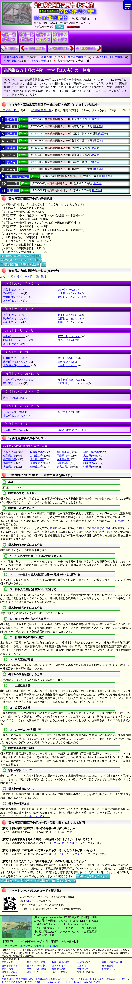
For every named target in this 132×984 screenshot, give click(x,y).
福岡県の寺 (9, 463)
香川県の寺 (63, 459)
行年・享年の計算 (36, 965)
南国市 (13, 383)
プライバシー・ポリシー (16, 945)
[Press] (23, 119)
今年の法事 (82, 969)
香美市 (11, 314)
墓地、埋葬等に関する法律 (94, 528)
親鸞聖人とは (59, 969)
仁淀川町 (73, 383)
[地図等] (95, 119)
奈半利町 (70, 379)
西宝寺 (11, 169)
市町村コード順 (23, 276)
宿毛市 (67, 340)
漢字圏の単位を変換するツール (51, 979)
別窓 (38, 256)
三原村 (13, 411)
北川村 (69, 314)
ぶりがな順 (6, 276)
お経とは (81, 965)
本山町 (15, 415)
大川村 (69, 293)
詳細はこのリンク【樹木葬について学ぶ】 (25, 816)
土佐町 (68, 365)
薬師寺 (12, 190)
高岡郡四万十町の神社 (109, 57)
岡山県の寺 (63, 455)
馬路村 (13, 293)
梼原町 (70, 429)
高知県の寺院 (39, 60)
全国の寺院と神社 (14, 57)
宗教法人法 (7, 962)
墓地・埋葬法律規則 (37, 969)
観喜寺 (11, 133)
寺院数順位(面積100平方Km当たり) (20, 264)
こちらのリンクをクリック (69, 843)
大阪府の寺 (9, 452)
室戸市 (67, 411)
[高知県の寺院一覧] (41, 110)
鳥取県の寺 (9, 455)
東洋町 (15, 361)
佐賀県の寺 (36, 463)
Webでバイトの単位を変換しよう (86, 979)
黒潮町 (15, 318)
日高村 (13, 397)
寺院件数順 (39, 276)
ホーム (59, 26)
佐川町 (14, 336)
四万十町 (17, 340)
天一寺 (13, 183)
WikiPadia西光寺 (92, 982)
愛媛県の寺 (89, 459)
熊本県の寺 (89, 463)
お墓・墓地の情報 (61, 962)
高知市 (12, 322)
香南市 (68, 322)
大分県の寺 (9, 466)
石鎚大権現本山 (17, 176)
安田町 (14, 429)
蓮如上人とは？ (10, 972)
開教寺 (11, 126)
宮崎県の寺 (36, 466)
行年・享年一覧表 (36, 962)
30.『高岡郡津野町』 (35, 48)
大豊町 (70, 297)
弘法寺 (11, 162)
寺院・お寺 (7, 969)
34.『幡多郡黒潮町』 (86, 48)
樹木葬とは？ (59, 965)
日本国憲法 (107, 965)
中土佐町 (17, 379)
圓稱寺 (11, 119)
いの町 (68, 289)
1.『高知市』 (11, 48)
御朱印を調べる (10, 965)
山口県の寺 (9, 459)
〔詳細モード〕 (9, 110)
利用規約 (52, 945)
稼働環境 (39, 945)
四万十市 (69, 336)
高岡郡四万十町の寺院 (70, 60)
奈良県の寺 (63, 452)
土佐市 (66, 361)
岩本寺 (11, 140)
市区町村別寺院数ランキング (17, 256)
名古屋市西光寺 (24, 979)
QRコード (31, 901)
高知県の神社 (75, 57)
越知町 (13, 300)
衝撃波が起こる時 (115, 979)
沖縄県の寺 (89, 466)
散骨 (52, 528)
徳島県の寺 (36, 459)
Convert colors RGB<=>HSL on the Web (62, 982)
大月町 (15, 297)
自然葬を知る (84, 962)
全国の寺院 (10, 60)
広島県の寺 (89, 455)
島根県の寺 (36, 455)
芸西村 (69, 318)
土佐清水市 (17, 365)
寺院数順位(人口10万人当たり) (18, 260)
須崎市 (12, 343)
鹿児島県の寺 (64, 466)
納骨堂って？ (109, 969)
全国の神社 (47, 57)
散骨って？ (32, 972)
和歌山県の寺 (91, 452)
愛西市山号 (7, 979)
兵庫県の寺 (36, 452)
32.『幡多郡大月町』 (59, 48)
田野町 (13, 358)
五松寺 (11, 155)
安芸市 (11, 289)
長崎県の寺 (63, 463)
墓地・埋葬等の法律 (112, 962)
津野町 (68, 358)
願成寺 (11, 147)
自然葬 (119, 520)
